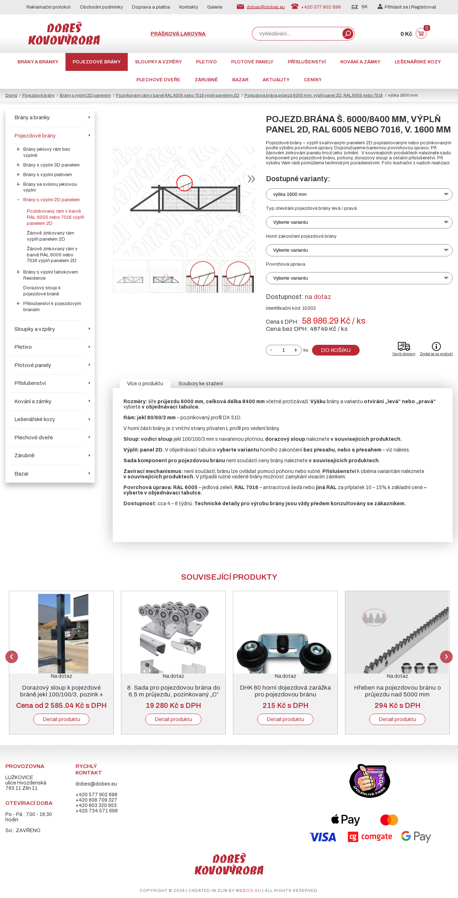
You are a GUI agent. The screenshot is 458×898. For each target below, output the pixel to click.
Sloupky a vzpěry (158, 61)
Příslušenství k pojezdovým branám (52, 306)
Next (446, 657)
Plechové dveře (158, 79)
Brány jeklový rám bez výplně (46, 152)
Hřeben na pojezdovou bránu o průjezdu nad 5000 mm (397, 691)
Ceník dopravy (404, 354)
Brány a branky (38, 61)
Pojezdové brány (97, 61)
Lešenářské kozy (418, 61)
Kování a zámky (360, 61)
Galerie (214, 7)
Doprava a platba (151, 7)
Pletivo (206, 61)
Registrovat (423, 7)
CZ (354, 6)
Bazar (240, 79)
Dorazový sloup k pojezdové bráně (42, 290)
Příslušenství (307, 61)
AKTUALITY (276, 79)
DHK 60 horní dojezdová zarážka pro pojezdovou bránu (285, 691)
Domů (11, 95)
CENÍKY (313, 79)
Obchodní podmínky (101, 7)
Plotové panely (252, 61)
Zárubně (206, 79)
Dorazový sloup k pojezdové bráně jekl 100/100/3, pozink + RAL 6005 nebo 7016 (61, 694)
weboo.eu (248, 890)
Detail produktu (61, 719)
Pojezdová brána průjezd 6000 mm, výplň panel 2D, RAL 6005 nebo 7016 (313, 95)
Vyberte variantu (290, 222)
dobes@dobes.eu (266, 6)
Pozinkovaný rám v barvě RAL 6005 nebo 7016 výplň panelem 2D (177, 95)
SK (364, 6)
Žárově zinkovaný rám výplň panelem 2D (50, 236)
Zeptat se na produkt (436, 354)
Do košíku (336, 350)
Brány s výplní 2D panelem (85, 95)
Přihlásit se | (394, 7)
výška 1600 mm (290, 194)
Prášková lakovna (178, 34)
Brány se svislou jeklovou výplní (50, 187)
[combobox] (296, 33)
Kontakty (188, 7)
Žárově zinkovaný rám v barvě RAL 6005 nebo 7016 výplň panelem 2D (52, 255)
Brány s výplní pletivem (47, 174)
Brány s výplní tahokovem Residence (50, 275)
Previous (11, 657)
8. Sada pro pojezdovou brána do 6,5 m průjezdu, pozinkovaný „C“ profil (173, 694)
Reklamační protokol (48, 7)
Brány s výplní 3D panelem (51, 165)
